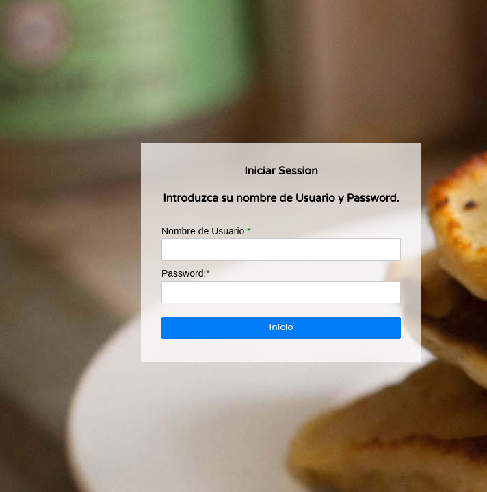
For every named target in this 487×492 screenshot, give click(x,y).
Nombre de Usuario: (204, 231)
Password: (183, 273)
